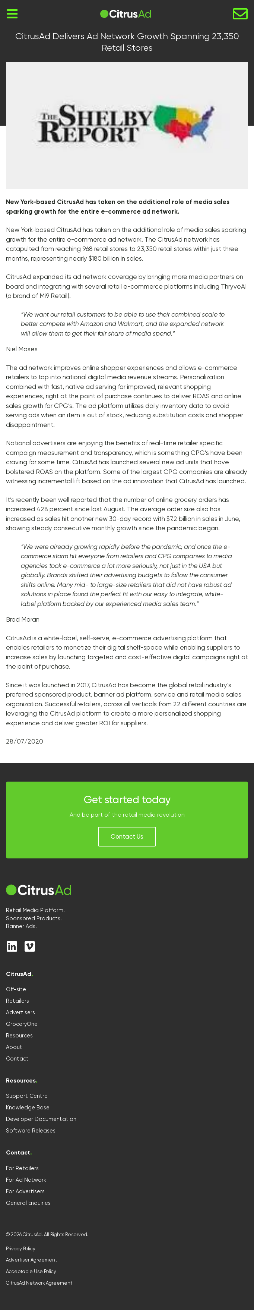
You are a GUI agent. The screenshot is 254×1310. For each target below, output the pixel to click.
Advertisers (20, 1012)
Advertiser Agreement (31, 1260)
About (14, 1047)
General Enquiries (28, 1203)
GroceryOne (22, 1024)
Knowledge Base (28, 1107)
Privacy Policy (20, 1248)
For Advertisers (25, 1191)
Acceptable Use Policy (31, 1271)
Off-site (16, 989)
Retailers (17, 1001)
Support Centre (27, 1096)
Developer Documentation (41, 1119)
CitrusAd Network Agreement (39, 1283)
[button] (127, 836)
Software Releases (30, 1131)
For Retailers (22, 1168)
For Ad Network (26, 1180)
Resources (19, 1036)
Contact (17, 1059)
